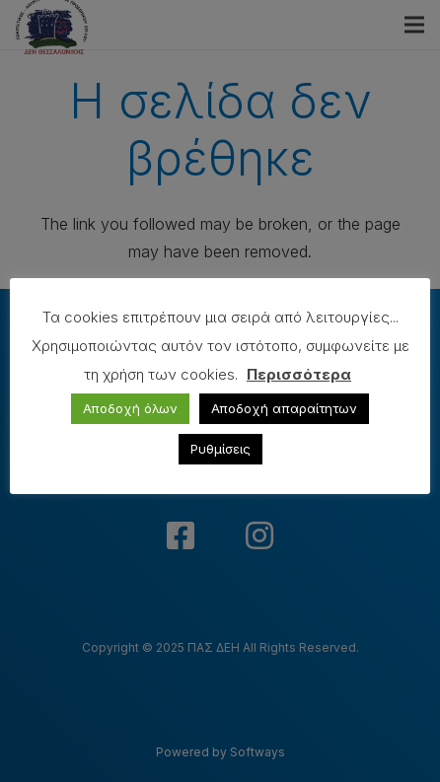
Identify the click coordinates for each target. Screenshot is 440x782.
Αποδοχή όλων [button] (130, 408)
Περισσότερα (299, 374)
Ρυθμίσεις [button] (220, 449)
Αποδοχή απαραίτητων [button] (284, 408)
